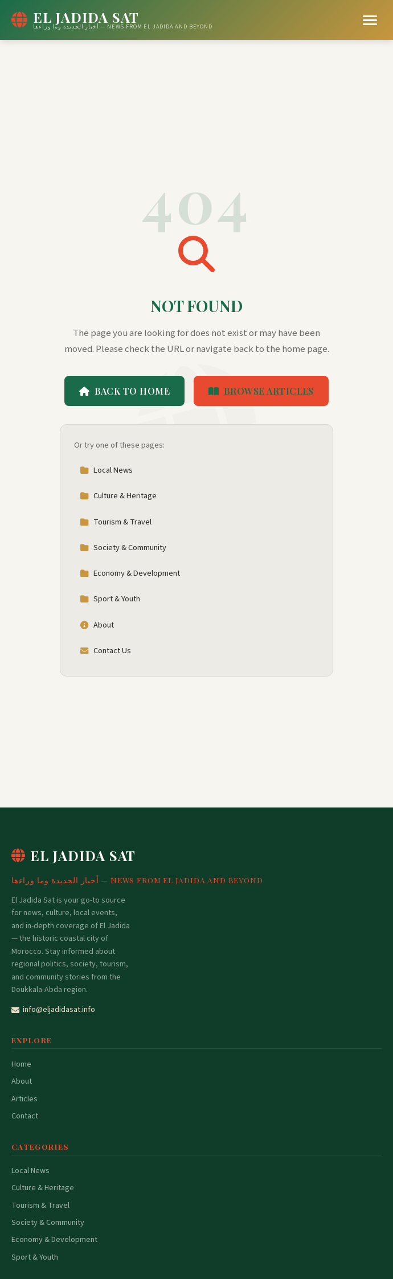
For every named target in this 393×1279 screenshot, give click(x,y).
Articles (24, 1099)
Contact (24, 1116)
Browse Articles (261, 391)
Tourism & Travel (116, 522)
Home (21, 1064)
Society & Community (123, 548)
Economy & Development (130, 573)
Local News (106, 470)
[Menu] (370, 20)
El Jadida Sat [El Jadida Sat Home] (73, 855)
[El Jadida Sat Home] (111, 20)
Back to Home (124, 391)
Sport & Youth (110, 599)
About (97, 625)
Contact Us (105, 651)
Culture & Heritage (118, 496)
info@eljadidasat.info (53, 1009)
